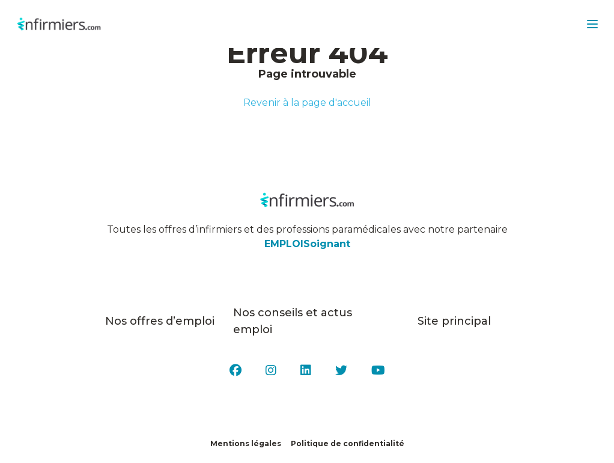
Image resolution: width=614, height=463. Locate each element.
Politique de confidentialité (347, 443)
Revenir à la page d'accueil (307, 102)
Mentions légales (245, 443)
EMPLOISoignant (307, 244)
